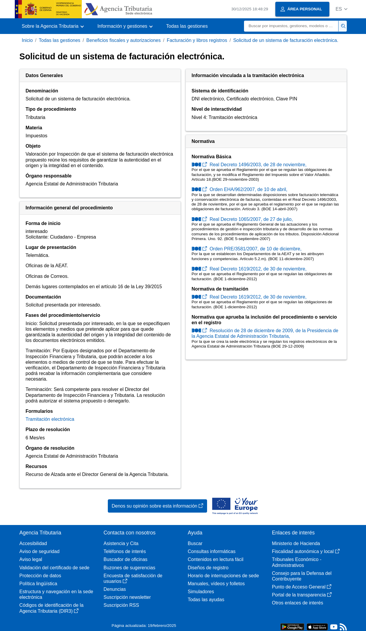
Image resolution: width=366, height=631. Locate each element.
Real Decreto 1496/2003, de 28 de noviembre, (249, 164)
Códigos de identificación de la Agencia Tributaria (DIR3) (51, 608)
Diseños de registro (208, 567)
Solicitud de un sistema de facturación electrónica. (285, 40)
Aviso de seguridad (39, 551)
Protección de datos (40, 575)
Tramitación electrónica (50, 419)
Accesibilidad (33, 543)
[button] (342, 9)
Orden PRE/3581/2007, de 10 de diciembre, (247, 248)
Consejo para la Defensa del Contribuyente (302, 576)
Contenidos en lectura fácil (216, 559)
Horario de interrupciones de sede (223, 575)
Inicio (27, 40)
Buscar (195, 543)
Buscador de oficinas (126, 559)
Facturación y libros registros (197, 40)
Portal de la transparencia (302, 594)
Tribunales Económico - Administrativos (296, 562)
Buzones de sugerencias (129, 567)
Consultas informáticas (212, 551)
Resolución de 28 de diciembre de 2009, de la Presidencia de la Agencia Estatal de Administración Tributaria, (265, 333)
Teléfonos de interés (125, 551)
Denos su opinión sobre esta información (157, 505)
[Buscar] (291, 26)
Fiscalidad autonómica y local (306, 551)
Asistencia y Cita (121, 543)
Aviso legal (30, 559)
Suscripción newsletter (127, 597)
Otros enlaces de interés (297, 602)
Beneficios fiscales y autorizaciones (123, 40)
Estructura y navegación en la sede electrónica (56, 594)
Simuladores (201, 591)
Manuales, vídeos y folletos (216, 583)
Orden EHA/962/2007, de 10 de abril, (239, 189)
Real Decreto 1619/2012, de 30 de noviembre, (249, 268)
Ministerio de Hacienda (296, 543)
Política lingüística (38, 583)
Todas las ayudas (206, 599)
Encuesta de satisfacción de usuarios (133, 578)
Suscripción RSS (121, 605)
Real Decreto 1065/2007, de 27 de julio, (242, 219)
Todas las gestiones (187, 26)
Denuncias (115, 589)
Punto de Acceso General (301, 586)
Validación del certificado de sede (54, 567)
